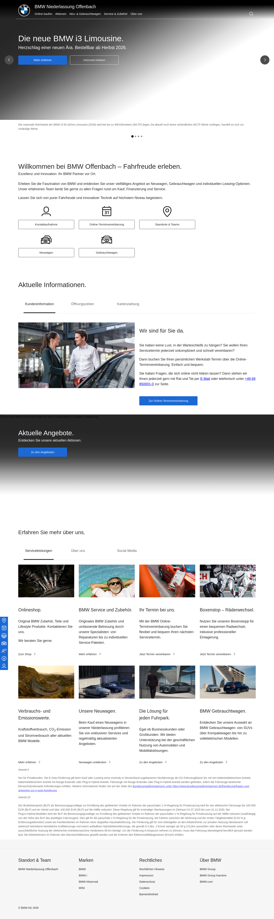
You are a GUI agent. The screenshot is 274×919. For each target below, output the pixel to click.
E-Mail (205, 379)
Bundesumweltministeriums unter (153, 786)
